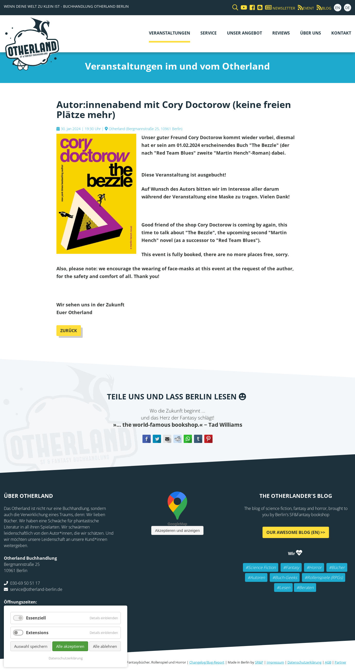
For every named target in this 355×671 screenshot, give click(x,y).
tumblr (198, 439)
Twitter (157, 439)
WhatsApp (188, 439)
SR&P (259, 662)
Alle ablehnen (105, 646)
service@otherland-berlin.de (36, 589)
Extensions (37, 632)
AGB (328, 662)
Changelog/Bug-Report (206, 662)
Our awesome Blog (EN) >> (295, 532)
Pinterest (208, 439)
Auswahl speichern (30, 646)
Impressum (275, 662)
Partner (340, 662)
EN (337, 7)
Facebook (146, 439)
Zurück (68, 330)
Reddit (177, 439)
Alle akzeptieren (70, 646)
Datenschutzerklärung (305, 662)
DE (347, 7)
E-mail (167, 439)
